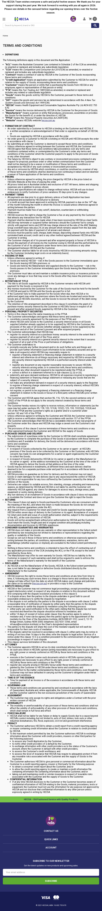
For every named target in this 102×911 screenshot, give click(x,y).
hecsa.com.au (48, 120)
